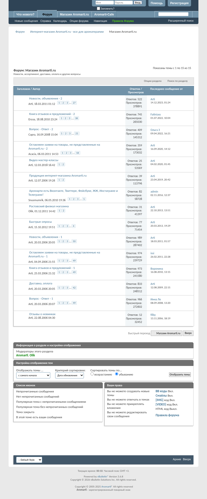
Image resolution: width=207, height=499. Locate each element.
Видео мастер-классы (43, 160)
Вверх (188, 333)
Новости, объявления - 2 (45, 98)
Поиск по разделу (178, 81)
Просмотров (136, 92)
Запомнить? (106, 8)
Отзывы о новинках (42, 314)
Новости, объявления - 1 (45, 237)
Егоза (31, 119)
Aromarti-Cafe (104, 14)
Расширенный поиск (181, 20)
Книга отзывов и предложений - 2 (52, 114)
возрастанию (101, 374)
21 (76, 133)
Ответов (135, 89)
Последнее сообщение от (166, 89)
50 (74, 241)
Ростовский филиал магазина (49, 206)
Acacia (32, 154)
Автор (36, 89)
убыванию (124, 374)
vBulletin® (102, 476)
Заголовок (23, 89)
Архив (177, 459)
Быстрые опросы (40, 221)
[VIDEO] (161, 404)
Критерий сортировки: (70, 370)
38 (76, 118)
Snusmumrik (35, 200)
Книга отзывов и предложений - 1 (52, 268)
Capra (31, 134)
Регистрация (179, 3)
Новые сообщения (26, 20)
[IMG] (160, 400)
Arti (30, 104)
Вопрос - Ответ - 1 (41, 298)
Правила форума (167, 415)
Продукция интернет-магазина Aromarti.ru (58, 175)
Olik (30, 211)
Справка (45, 20)
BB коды (162, 391)
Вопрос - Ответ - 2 (41, 129)
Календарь (60, 20)
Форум (47, 14)
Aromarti (106, 486)
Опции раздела (152, 81)
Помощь (157, 3)
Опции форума (79, 20)
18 (77, 152)
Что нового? (25, 14)
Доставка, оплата (40, 283)
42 (74, 287)
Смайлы (161, 395)
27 (74, 102)
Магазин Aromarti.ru (74, 14)
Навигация (100, 20)
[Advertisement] (103, 46)
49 (74, 260)
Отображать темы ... (29, 370)
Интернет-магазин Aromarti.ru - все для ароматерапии (67, 31)
